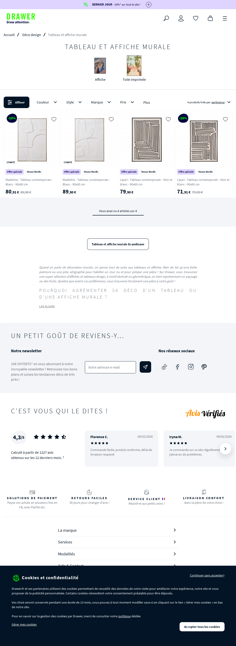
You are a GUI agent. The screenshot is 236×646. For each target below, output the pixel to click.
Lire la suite (47, 306)
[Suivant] (225, 448)
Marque (102, 102)
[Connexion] (181, 18)
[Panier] (210, 17)
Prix (128, 102)
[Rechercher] (166, 18)
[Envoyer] (145, 367)
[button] (118, 102)
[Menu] (225, 17)
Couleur (48, 102)
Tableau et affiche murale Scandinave (118, 244)
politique (124, 616)
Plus (146, 102)
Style (74, 102)
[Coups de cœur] (195, 17)
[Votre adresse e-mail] (110, 367)
